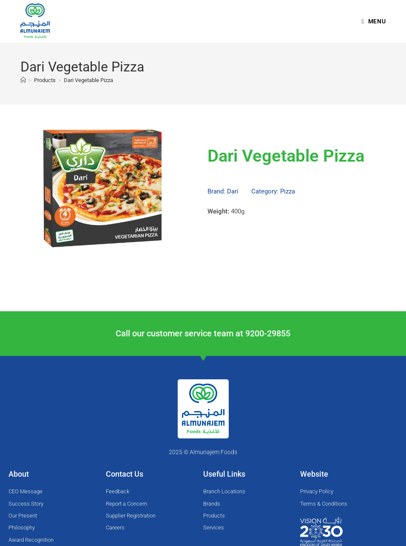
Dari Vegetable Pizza (88, 80)
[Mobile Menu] (374, 21)
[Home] (23, 80)
